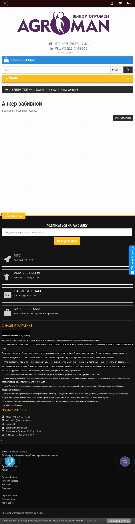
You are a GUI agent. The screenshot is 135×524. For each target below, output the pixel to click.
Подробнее (91, 520)
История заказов (10, 480)
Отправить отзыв (123, 118)
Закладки (6, 484)
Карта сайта (8, 502)
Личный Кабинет (10, 477)
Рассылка (6, 488)
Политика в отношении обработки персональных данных (30, 455)
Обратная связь (9, 495)
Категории (67, 78)
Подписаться (67, 241)
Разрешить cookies (119, 520)
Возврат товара (9, 499)
